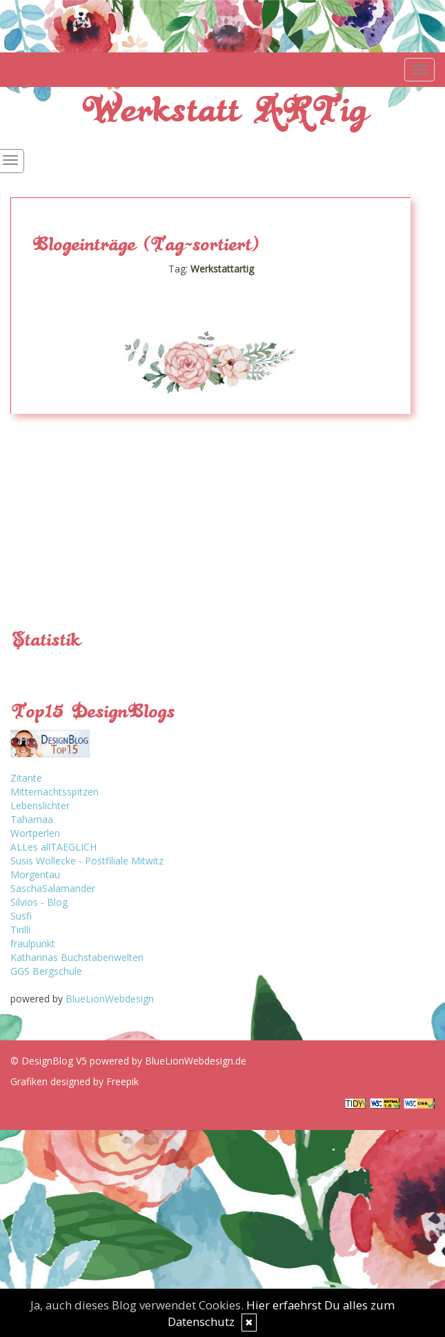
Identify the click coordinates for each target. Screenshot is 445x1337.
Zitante (26, 777)
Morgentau (35, 874)
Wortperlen (35, 833)
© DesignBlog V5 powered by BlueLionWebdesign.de (128, 1060)
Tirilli (20, 929)
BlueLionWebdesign (110, 998)
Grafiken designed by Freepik (74, 1081)
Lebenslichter (40, 805)
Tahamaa (31, 819)
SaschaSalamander (52, 888)
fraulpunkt (32, 943)
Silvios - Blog (39, 902)
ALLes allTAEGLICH (53, 846)
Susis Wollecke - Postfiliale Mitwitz (87, 860)
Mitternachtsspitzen (54, 791)
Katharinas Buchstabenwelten (77, 957)
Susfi (21, 915)
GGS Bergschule (46, 971)
